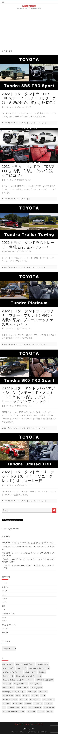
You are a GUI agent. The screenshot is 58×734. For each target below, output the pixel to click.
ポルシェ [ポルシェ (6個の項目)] (28, 703)
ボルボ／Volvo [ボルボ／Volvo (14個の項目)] (17, 703)
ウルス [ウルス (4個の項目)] (18, 696)
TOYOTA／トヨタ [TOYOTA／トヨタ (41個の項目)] (36, 688)
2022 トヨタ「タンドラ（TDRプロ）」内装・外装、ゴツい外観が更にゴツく (28, 171)
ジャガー (5, 632)
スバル (4, 595)
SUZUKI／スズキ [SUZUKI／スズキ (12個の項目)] (22, 688)
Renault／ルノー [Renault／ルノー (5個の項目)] (35, 684)
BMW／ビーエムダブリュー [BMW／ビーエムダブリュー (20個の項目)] (25, 664)
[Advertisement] (29, 30)
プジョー (5, 629)
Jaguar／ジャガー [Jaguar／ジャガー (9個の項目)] (8, 668)
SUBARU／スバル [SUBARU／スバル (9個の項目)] (8, 688)
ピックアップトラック (39, 123)
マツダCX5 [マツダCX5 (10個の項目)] (48, 703)
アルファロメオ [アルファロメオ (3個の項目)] (7, 696)
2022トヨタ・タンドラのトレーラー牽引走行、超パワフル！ (28, 244)
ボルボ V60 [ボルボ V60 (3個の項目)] (6, 703)
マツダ (4, 602)
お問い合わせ (32, 732)
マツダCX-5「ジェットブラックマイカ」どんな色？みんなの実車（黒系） (28, 543)
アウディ (5, 621)
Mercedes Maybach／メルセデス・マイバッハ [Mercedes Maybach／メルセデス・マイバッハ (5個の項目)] (17, 680)
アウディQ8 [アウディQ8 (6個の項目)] (32, 692)
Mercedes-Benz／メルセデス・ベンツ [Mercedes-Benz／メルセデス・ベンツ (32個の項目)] (28, 676)
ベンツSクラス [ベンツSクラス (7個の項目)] (35, 700)
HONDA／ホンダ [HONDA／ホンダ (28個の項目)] (42, 664)
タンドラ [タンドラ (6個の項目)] (26, 696)
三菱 (3, 610)
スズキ (4, 598)
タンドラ (27, 123)
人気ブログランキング (23, 724)
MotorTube (29, 5)
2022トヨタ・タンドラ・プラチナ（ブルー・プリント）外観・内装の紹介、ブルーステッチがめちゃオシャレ (28, 317)
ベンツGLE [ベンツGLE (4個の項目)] (23, 700)
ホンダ (4, 591)
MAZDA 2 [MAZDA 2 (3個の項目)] (42, 672)
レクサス (5, 587)
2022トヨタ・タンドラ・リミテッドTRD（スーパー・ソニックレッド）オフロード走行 (28, 476)
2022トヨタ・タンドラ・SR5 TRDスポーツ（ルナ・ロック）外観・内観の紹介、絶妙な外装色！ (29, 98)
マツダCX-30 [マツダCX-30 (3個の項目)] (38, 703)
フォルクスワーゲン (9, 625)
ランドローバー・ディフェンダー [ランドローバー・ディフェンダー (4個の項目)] (13, 711)
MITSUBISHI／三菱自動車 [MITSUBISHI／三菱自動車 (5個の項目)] (44, 680)
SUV (5, 123)
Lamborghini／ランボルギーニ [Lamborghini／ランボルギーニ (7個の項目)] (39, 668)
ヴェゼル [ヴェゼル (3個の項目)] (41, 711)
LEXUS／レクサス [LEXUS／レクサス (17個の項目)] (30, 672)
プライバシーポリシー (18, 732)
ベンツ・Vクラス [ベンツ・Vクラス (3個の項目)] (48, 700)
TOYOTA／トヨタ (16, 123)
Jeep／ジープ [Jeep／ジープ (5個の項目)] (21, 668)
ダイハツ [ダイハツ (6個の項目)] (35, 696)
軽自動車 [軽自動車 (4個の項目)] (50, 711)
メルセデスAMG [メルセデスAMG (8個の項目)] (13, 707)
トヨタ (4, 583)
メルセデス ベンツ (8, 613)
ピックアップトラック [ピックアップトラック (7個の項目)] (9, 700)
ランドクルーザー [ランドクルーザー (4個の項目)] (35, 707)
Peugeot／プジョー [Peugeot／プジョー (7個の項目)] (20, 684)
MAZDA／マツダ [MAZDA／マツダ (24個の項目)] (7, 676)
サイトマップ (42, 732)
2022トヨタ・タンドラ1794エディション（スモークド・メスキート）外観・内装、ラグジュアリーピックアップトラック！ (28, 395)
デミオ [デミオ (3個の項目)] (43, 696)
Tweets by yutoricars (10, 528)
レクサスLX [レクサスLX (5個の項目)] (31, 711)
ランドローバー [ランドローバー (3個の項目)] (49, 707)
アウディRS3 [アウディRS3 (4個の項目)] (43, 692)
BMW (4, 617)
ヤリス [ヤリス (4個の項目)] (24, 707)
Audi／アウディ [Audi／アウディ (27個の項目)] (7, 664)
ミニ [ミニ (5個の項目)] (3, 707)
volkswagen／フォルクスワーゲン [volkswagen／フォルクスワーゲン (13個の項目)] (13, 692)
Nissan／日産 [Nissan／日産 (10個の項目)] (6, 684)
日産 (3, 606)
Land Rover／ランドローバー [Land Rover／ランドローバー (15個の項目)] (12, 672)
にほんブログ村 (37, 724)
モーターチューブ (9, 107)
